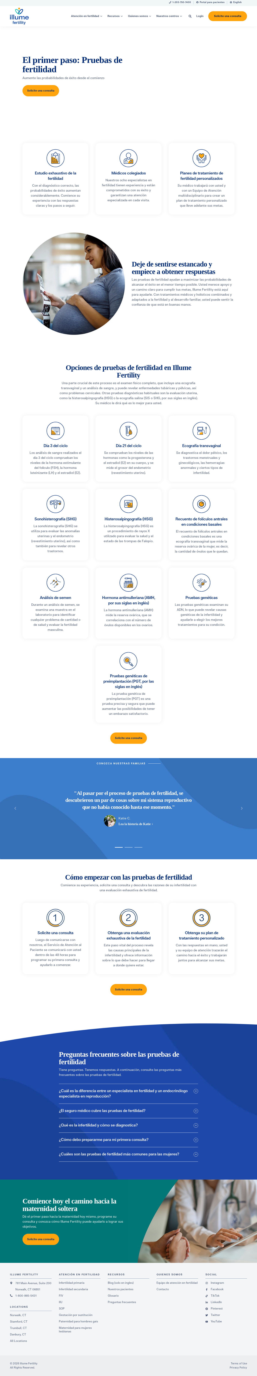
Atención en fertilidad (85, 16)
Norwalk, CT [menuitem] (18, 1315)
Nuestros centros (167, 16)
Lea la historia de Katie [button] (135, 824)
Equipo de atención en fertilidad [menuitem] (177, 1282)
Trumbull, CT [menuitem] (18, 1328)
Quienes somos (138, 16)
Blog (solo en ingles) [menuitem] (121, 1282)
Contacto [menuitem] (163, 1289)
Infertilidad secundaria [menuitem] (73, 1289)
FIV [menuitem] (61, 1295)
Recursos (113, 16)
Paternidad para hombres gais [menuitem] (78, 1321)
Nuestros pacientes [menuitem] (120, 1289)
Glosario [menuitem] (113, 1295)
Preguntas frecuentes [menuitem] (122, 1302)
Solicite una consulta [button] (227, 16)
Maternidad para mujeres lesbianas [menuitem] (75, 1329)
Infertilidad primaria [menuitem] (71, 1282)
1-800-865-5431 (26, 1295)
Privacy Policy (238, 1367)
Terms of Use (239, 1363)
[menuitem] (180, 3)
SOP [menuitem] (62, 1308)
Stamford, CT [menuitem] (18, 1321)
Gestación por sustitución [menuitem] (75, 1315)
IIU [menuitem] (60, 1302)
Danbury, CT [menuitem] (18, 1334)
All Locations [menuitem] (18, 1341)
